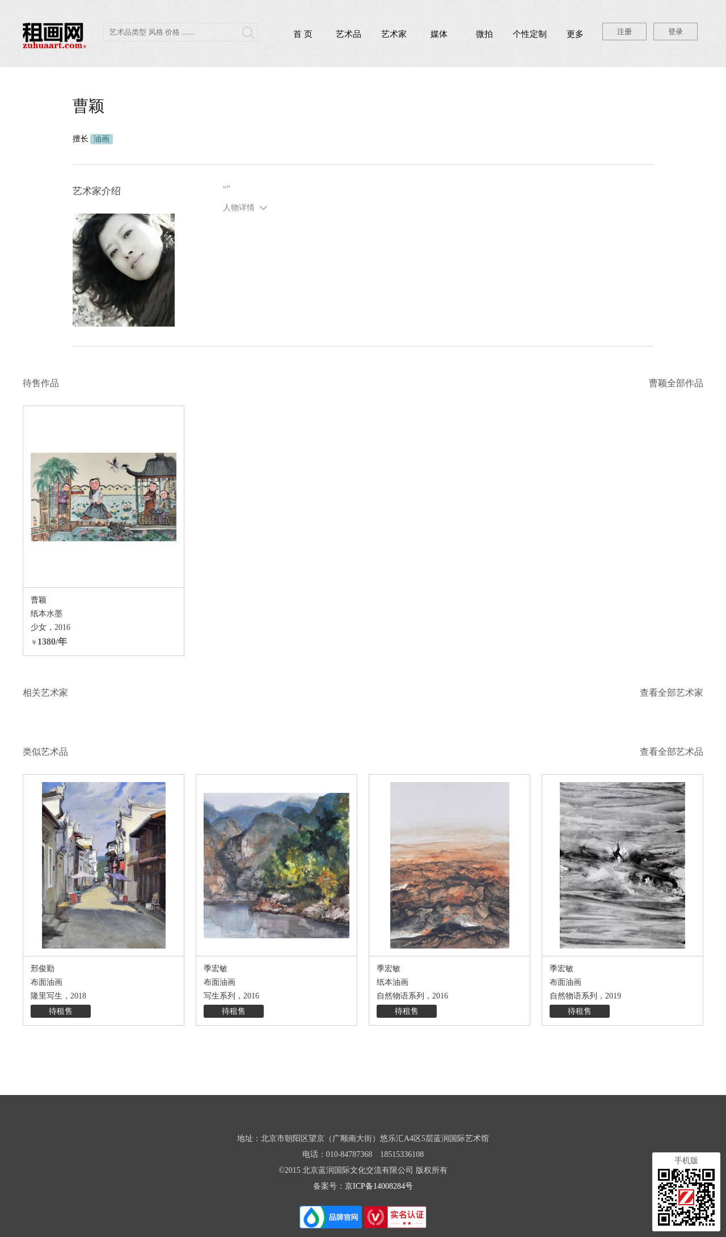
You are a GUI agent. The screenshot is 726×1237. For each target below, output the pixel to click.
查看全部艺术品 (671, 752)
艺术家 (394, 34)
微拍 (484, 34)
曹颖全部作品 (676, 383)
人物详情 (239, 207)
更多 (575, 34)
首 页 (303, 34)
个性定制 (530, 34)
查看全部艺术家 (671, 692)
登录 (675, 31)
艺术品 (348, 34)
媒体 (439, 34)
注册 (624, 31)
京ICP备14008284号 (379, 1186)
